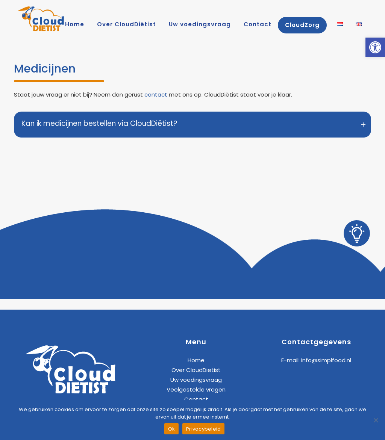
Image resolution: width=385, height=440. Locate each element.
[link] (375, 47)
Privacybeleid (203, 428)
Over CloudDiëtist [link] (196, 370)
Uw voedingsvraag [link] (196, 380)
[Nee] (375, 420)
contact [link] (155, 94)
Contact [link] (196, 399)
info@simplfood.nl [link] (326, 360)
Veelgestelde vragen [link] (196, 389)
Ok (171, 428)
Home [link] (196, 360)
